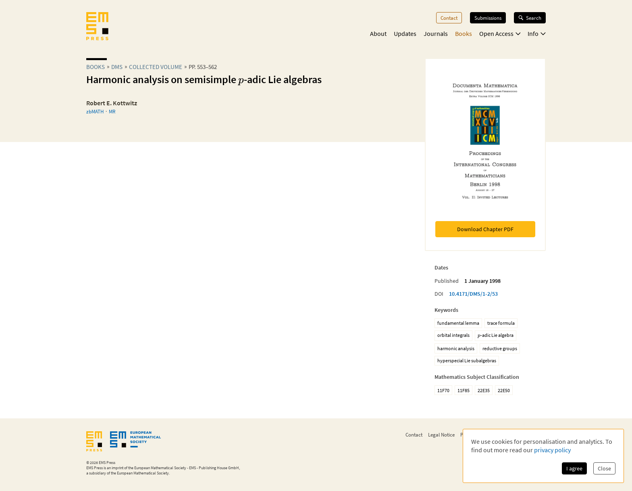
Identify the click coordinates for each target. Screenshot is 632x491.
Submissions (487, 18)
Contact (449, 18)
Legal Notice (441, 434)
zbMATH (95, 111)
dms (117, 67)
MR (112, 111)
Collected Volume (155, 67)
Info (537, 33)
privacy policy (552, 450)
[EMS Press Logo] (97, 27)
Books (463, 33)
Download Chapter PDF (485, 229)
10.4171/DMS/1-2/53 (473, 293)
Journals (436, 33)
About (378, 33)
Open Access (500, 33)
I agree (574, 468)
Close (604, 468)
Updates (405, 33)
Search (529, 18)
